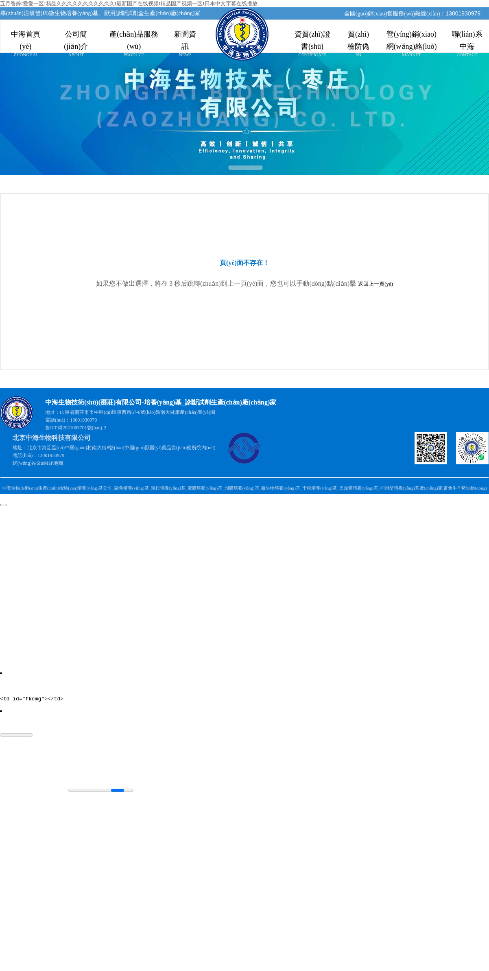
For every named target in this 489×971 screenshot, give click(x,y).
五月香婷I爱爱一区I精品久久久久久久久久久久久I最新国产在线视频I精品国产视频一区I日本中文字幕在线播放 (129, 3)
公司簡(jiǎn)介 (76, 37)
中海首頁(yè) (25, 37)
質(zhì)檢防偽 (358, 37)
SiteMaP (45, 463)
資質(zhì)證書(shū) (312, 37)
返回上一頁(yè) (375, 284)
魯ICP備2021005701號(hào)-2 (75, 428)
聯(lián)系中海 (467, 37)
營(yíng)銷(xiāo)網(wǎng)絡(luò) (411, 37)
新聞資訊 (185, 37)
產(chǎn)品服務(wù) (134, 37)
